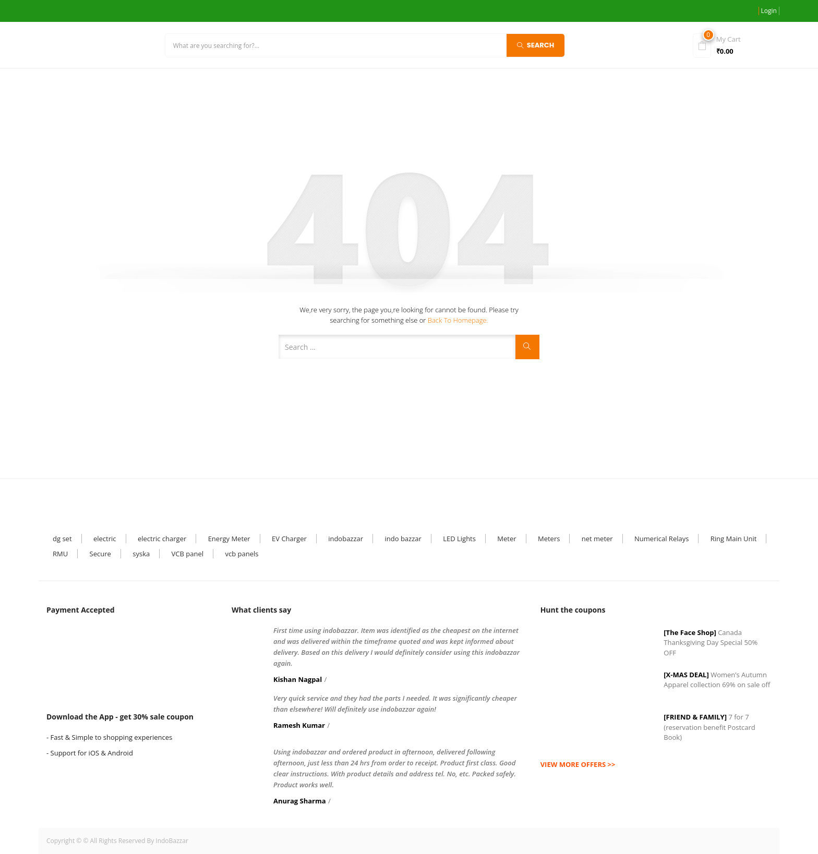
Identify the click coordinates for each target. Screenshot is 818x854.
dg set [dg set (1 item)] (62, 538)
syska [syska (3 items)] (141, 553)
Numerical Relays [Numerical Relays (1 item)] (661, 538)
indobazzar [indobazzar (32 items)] (345, 538)
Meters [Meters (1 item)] (549, 538)
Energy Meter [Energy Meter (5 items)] (229, 538)
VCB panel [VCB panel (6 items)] (187, 553)
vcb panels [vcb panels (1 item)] (241, 553)
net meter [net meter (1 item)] (597, 538)
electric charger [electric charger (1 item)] (162, 538)
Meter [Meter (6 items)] (506, 538)
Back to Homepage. (458, 320)
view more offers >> (578, 764)
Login (769, 10)
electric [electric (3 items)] (104, 538)
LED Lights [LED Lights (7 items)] (459, 538)
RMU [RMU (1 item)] (60, 553)
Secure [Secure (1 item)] (100, 553)
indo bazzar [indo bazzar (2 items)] (402, 538)
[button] (733, 44)
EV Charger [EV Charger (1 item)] (289, 538)
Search (536, 45)
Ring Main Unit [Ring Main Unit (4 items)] (734, 538)
